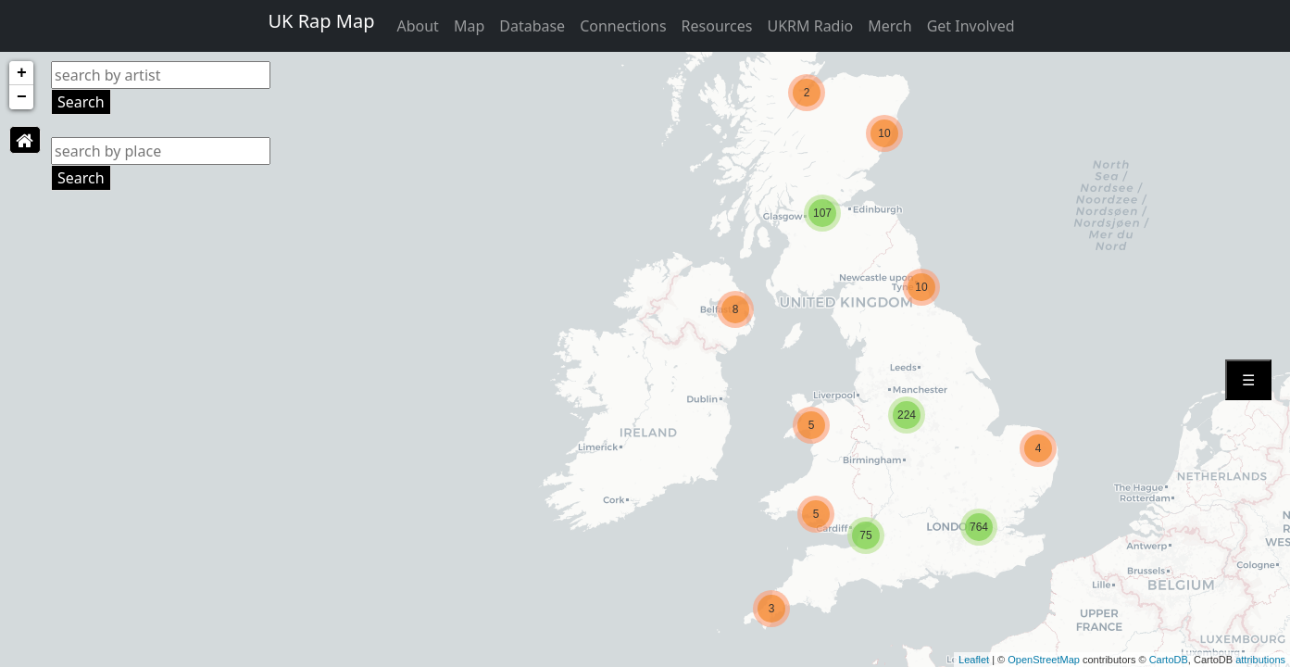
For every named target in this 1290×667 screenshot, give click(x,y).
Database (532, 26)
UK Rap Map (321, 20)
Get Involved (971, 26)
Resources (717, 26)
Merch (889, 26)
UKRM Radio (810, 26)
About (417, 26)
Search (81, 102)
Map (469, 26)
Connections (623, 26)
